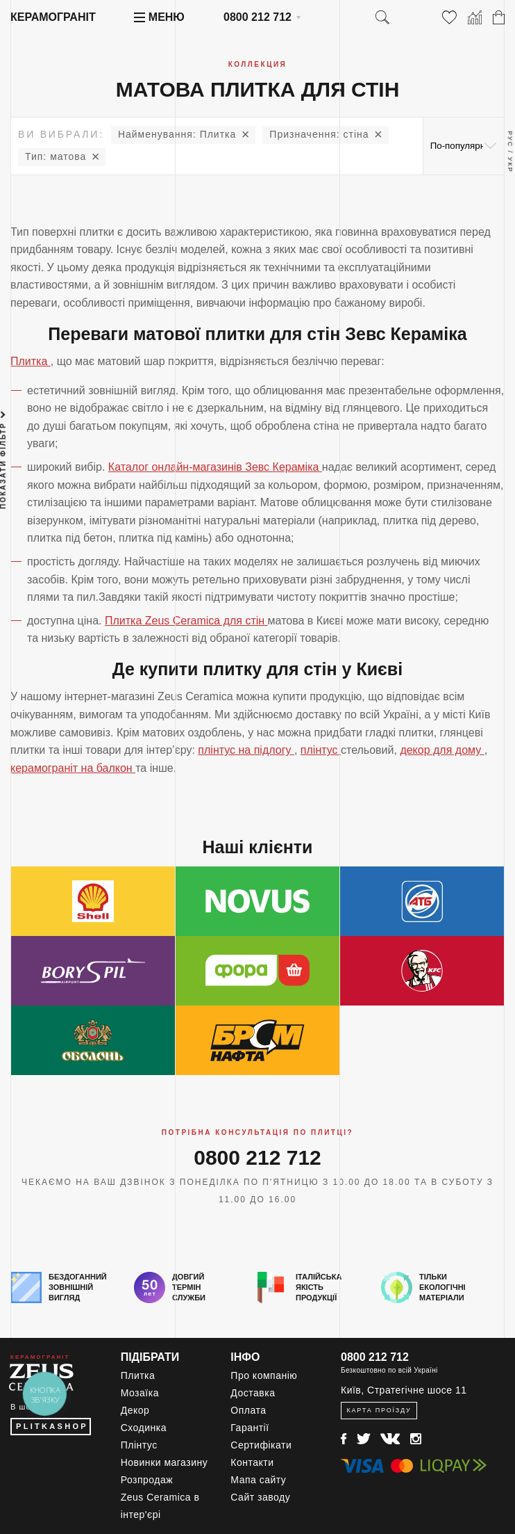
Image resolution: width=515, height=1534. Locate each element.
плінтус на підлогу (246, 750)
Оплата (248, 1410)
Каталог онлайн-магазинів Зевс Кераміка (215, 467)
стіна (319, 134)
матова (55, 156)
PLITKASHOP (52, 1426)
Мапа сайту (258, 1479)
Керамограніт (53, 17)
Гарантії (249, 1427)
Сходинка (144, 1427)
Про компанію (263, 1375)
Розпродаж (147, 1479)
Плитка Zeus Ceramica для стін (186, 621)
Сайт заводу (260, 1497)
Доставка (252, 1392)
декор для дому (442, 750)
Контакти (251, 1462)
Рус (510, 139)
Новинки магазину (164, 1462)
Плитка (177, 134)
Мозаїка (140, 1392)
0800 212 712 (257, 17)
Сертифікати (261, 1445)
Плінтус (139, 1445)
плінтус (321, 750)
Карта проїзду (378, 1410)
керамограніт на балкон (72, 768)
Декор (135, 1410)
